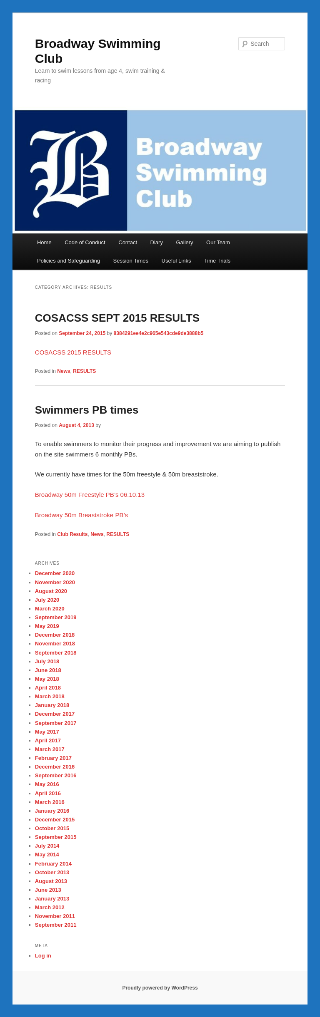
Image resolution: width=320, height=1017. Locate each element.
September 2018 (56, 653)
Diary (156, 242)
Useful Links (176, 261)
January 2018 (52, 705)
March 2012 (50, 907)
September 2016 (56, 775)
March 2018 (50, 696)
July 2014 (47, 846)
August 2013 (51, 881)
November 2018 (55, 643)
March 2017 (50, 749)
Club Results (72, 534)
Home (44, 242)
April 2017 (48, 740)
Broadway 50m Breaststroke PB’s (81, 514)
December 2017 (55, 714)
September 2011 (56, 925)
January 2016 (52, 811)
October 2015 (52, 828)
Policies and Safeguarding (68, 261)
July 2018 (47, 661)
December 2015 (55, 819)
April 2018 (48, 688)
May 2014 (47, 854)
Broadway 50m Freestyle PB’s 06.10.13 (90, 494)
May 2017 (47, 732)
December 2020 (55, 573)
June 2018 (48, 670)
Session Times (131, 261)
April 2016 (48, 793)
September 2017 (56, 723)
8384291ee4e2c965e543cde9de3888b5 (159, 333)
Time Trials (217, 261)
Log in (43, 956)
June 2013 (48, 890)
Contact (127, 242)
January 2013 (52, 898)
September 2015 (56, 837)
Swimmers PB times (87, 410)
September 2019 (56, 617)
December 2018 (55, 635)
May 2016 (47, 784)
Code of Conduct (85, 242)
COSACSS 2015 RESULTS (73, 352)
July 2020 (47, 600)
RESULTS (84, 371)
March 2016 (50, 802)
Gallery (184, 242)
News (63, 371)
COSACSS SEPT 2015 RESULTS (117, 318)
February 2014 (53, 864)
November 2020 (55, 582)
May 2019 (47, 626)
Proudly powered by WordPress (160, 988)
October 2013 (52, 872)
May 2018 (47, 679)
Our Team (218, 242)
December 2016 (55, 767)
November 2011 (55, 916)
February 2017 (53, 758)
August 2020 (51, 591)
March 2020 (50, 608)
